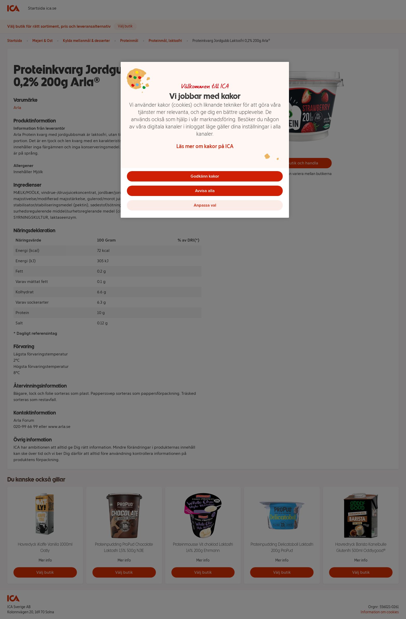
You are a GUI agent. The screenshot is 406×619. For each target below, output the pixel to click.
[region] (205, 140)
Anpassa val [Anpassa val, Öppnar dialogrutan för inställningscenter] (205, 205)
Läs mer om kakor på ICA (205, 146)
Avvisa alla (205, 190)
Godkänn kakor (205, 176)
